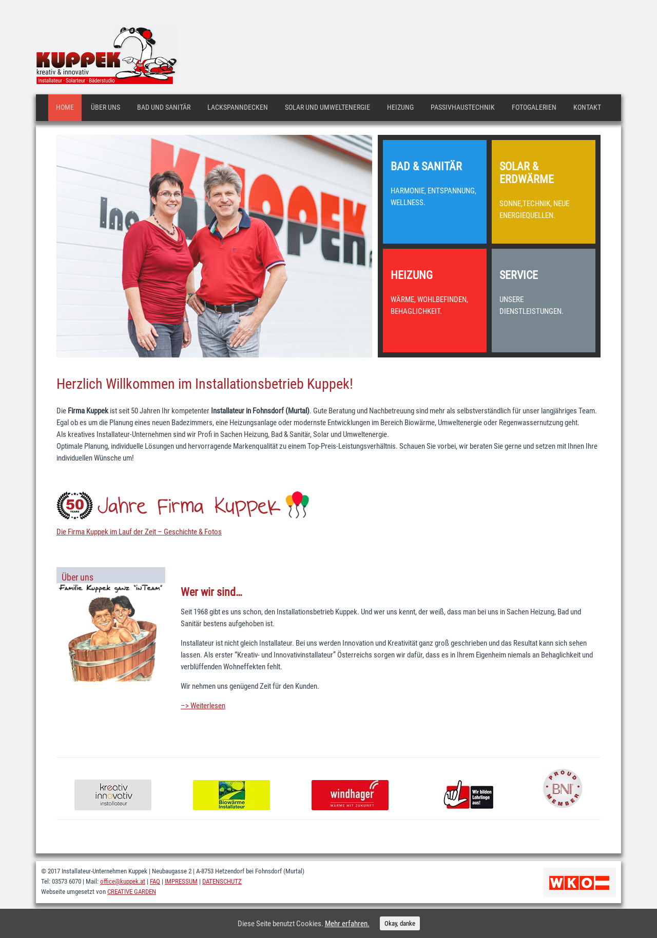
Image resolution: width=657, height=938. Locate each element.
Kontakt (587, 107)
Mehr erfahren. (347, 923)
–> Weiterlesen (203, 705)
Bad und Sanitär (163, 107)
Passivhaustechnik (463, 107)
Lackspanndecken (237, 107)
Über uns (105, 107)
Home (65, 107)
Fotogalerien (534, 107)
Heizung (400, 107)
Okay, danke (399, 923)
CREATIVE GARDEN (131, 891)
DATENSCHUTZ (222, 881)
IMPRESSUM (181, 881)
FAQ (155, 881)
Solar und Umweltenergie (327, 107)
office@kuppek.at (122, 881)
